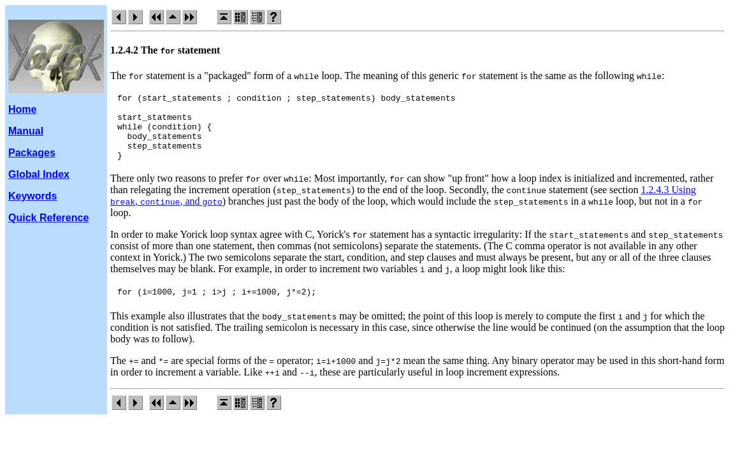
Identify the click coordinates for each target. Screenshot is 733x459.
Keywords (32, 196)
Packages (31, 152)
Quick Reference (48, 217)
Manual (25, 131)
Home (22, 109)
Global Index (38, 174)
